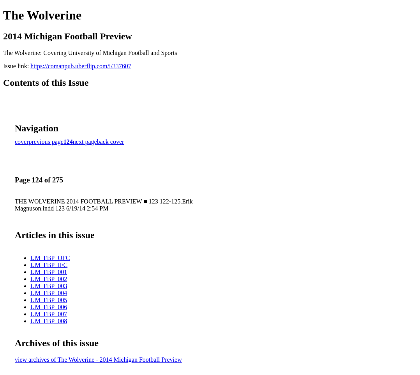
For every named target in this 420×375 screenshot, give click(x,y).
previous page (46, 141)
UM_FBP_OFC (50, 258)
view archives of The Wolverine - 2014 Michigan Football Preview (98, 359)
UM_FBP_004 (48, 293)
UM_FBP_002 (48, 279)
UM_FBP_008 (48, 321)
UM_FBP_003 (48, 286)
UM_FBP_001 (48, 272)
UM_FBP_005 (48, 300)
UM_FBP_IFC (48, 265)
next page (85, 141)
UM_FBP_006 (48, 307)
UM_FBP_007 (48, 314)
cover (22, 141)
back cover (110, 141)
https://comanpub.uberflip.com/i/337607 (80, 66)
